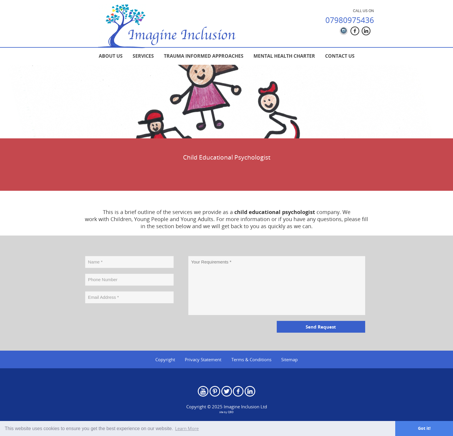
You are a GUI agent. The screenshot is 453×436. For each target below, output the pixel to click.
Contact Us (340, 56)
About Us (111, 56)
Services (143, 56)
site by (226, 412)
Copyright (165, 359)
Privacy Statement (203, 359)
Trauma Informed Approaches (203, 56)
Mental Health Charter (284, 56)
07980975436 (349, 20)
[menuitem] (110, 56)
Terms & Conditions (251, 359)
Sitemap (289, 359)
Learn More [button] (187, 428)
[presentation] (130, 320)
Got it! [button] (424, 428)
